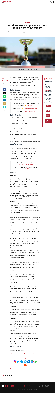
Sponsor (47, 90)
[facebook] (4, 89)
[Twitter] (4, 93)
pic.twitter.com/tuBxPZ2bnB (25, 164)
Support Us (40, 386)
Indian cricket (19, 353)
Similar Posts (8, 375)
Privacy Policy (41, 385)
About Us (47, 385)
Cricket (27, 23)
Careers (46, 386)
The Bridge (27, 358)
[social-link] (4, 110)
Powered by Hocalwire (32, 389)
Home (3, 18)
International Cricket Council (30, 353)
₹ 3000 (48, 111)
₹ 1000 (48, 115)
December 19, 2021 (30, 111)
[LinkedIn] (4, 100)
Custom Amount (48, 121)
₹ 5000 (48, 106)
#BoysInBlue (29, 105)
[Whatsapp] (4, 96)
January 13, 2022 (25, 168)
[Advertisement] (27, 12)
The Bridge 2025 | (22, 389)
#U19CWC (34, 162)
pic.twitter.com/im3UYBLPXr (31, 108)
